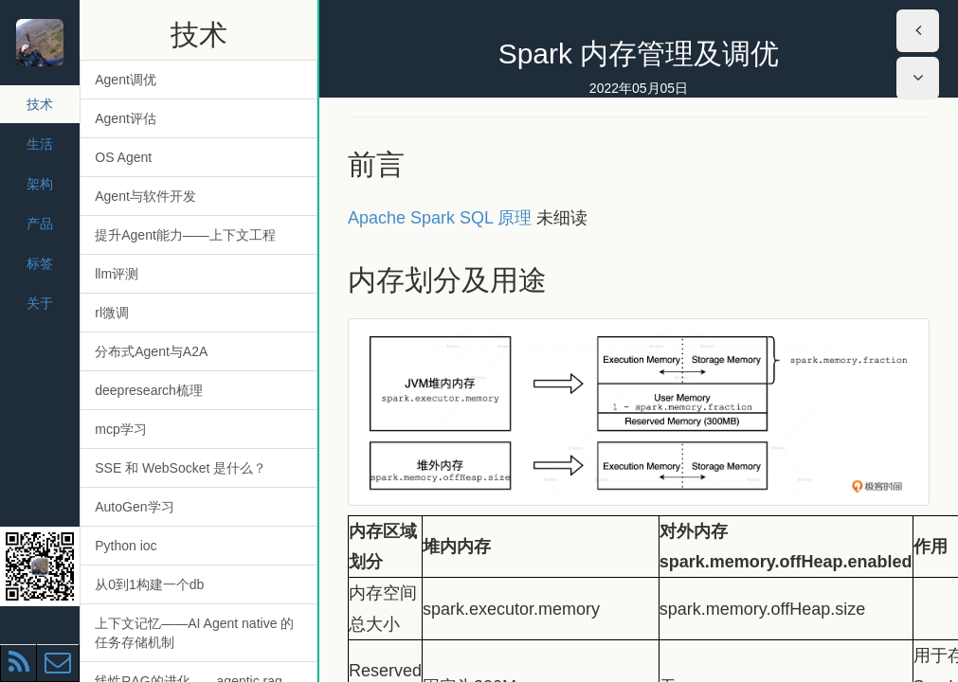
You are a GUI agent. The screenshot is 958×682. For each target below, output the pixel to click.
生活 (40, 144)
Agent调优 (125, 79)
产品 (40, 223)
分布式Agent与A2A (151, 351)
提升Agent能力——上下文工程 (185, 234)
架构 (40, 183)
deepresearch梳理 (149, 390)
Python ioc (125, 545)
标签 (40, 263)
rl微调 (112, 312)
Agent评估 (125, 118)
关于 (40, 303)
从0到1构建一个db (149, 584)
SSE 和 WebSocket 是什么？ (180, 468)
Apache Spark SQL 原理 (440, 217)
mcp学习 (120, 429)
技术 (40, 104)
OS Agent (123, 157)
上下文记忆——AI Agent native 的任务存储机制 (194, 633)
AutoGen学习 (134, 506)
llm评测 (116, 273)
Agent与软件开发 (145, 196)
